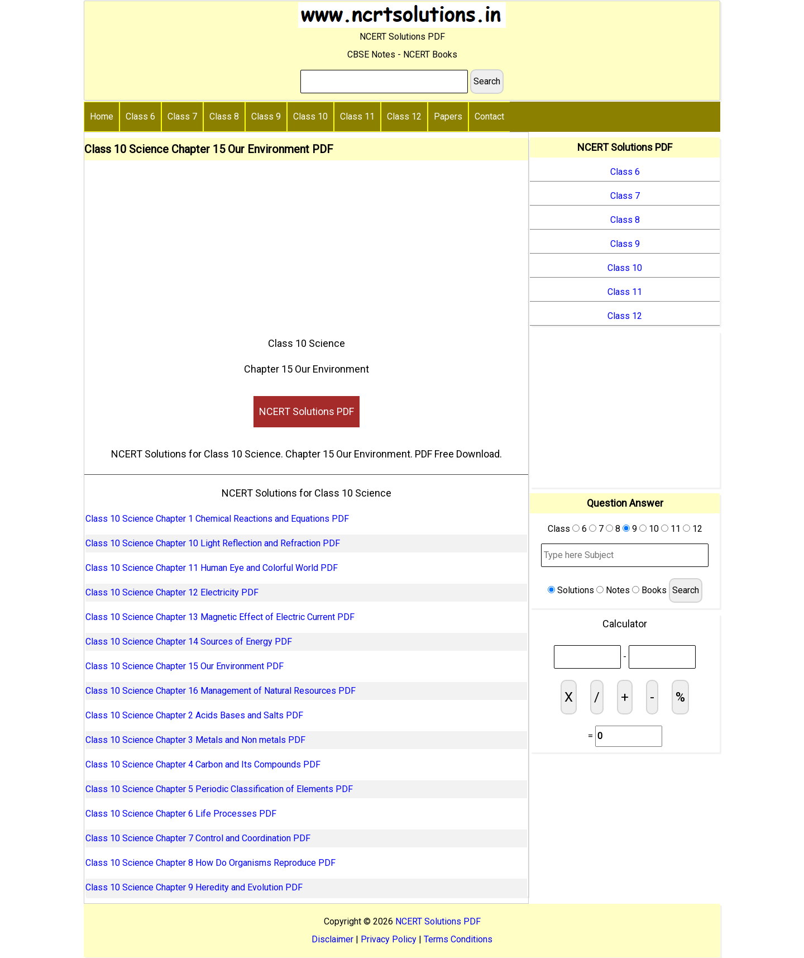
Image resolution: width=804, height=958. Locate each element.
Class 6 (140, 116)
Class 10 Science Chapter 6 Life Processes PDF (180, 813)
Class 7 (182, 116)
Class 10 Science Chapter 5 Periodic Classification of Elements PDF (219, 789)
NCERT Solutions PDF (306, 411)
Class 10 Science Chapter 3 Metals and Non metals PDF (195, 740)
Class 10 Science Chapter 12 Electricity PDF (172, 592)
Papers (448, 116)
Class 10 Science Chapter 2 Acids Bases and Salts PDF (194, 715)
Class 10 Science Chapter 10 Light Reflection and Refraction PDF (212, 543)
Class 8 (224, 116)
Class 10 (310, 116)
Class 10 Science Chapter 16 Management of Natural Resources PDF (220, 690)
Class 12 (404, 116)
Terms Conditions (458, 939)
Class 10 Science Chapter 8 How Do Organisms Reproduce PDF (210, 862)
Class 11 (357, 116)
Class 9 (266, 116)
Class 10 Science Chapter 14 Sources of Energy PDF (188, 641)
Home (101, 116)
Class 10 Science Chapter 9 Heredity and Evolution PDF (194, 887)
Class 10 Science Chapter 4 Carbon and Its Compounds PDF (202, 764)
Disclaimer (332, 939)
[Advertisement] (306, 244)
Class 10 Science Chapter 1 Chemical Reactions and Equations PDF (217, 518)
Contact (489, 116)
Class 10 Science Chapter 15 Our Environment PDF (184, 666)
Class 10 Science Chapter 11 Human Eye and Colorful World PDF (211, 568)
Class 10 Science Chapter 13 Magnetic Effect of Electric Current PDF (220, 617)
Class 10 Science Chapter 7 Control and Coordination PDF (197, 838)
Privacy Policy (389, 939)
